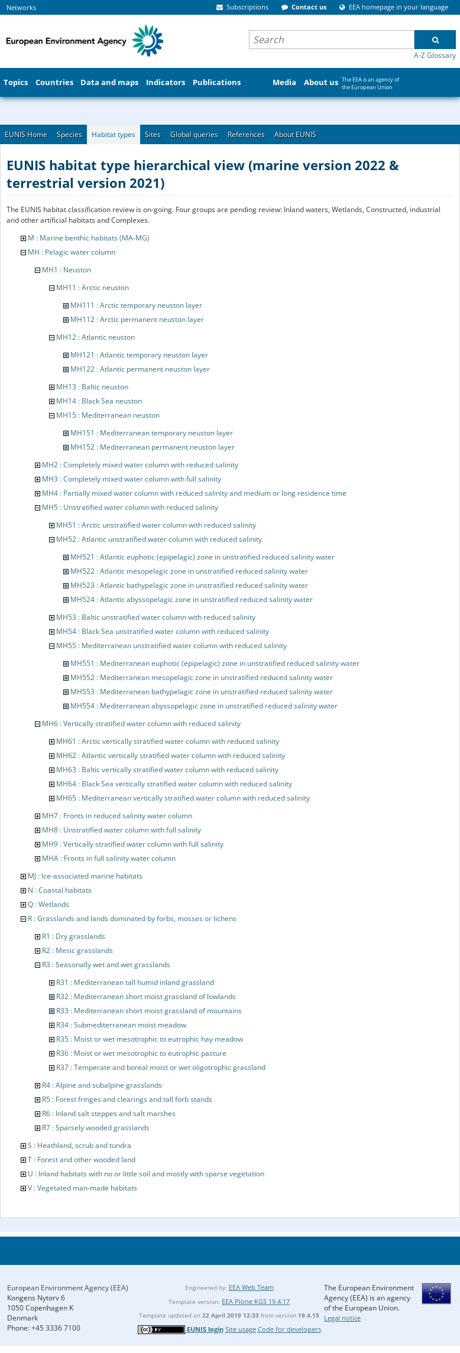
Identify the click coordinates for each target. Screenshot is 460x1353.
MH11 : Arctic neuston (92, 287)
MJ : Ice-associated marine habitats (85, 876)
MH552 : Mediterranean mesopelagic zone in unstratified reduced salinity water (201, 677)
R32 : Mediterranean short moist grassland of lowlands (146, 996)
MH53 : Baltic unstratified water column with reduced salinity (155, 617)
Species (69, 134)
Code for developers (289, 1329)
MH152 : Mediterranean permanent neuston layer (152, 447)
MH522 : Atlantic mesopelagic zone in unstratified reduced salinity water (189, 571)
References (246, 134)
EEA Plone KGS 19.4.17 (256, 1301)
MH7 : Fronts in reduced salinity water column (117, 816)
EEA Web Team (251, 1287)
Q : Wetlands (48, 904)
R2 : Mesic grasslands (77, 950)
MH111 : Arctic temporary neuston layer (136, 305)
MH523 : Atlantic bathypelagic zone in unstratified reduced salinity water (189, 585)
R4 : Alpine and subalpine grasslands (102, 1085)
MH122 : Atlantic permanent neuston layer (140, 369)
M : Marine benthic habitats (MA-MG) (89, 238)
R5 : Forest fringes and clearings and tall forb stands (127, 1099)
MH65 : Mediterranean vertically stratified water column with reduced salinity (183, 798)
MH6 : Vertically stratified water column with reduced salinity (141, 723)
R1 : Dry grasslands (73, 936)
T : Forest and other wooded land (81, 1159)
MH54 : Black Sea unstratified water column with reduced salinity (162, 631)
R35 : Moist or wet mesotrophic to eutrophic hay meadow (149, 1039)
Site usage (240, 1329)
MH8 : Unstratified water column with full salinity (121, 830)
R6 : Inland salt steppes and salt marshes (109, 1113)
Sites (153, 134)
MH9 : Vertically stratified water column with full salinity (132, 844)
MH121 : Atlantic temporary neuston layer (139, 355)
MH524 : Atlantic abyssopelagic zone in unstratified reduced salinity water (191, 599)
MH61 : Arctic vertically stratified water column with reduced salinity (167, 741)
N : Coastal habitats (60, 890)
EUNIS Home (26, 134)
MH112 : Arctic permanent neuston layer (137, 319)
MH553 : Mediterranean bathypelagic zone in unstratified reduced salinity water (201, 692)
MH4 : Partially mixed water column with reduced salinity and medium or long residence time (194, 493)
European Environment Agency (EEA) (67, 1288)
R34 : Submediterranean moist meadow (121, 1025)
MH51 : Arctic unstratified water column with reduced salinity (156, 525)
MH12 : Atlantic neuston (95, 337)
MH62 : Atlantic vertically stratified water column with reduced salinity (170, 755)
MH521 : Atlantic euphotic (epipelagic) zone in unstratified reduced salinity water (202, 557)
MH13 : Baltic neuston (92, 387)
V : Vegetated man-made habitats (82, 1188)
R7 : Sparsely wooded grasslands (96, 1128)
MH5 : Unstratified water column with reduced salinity (130, 507)
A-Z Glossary (435, 55)
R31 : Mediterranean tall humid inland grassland (135, 982)
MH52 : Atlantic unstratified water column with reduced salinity (159, 539)
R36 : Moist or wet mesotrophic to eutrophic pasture (141, 1053)
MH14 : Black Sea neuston (99, 401)
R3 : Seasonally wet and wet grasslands (106, 965)
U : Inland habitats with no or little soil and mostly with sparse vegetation (146, 1174)
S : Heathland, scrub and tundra (79, 1145)
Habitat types (113, 134)
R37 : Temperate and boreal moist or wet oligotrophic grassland (160, 1067)
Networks (21, 7)
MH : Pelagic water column (71, 252)
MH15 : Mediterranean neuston (108, 415)
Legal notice (342, 1317)
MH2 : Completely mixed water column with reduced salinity (140, 465)
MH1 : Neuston (66, 270)
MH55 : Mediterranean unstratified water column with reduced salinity (171, 645)
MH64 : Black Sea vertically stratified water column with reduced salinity (174, 784)
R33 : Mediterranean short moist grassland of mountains (149, 1011)
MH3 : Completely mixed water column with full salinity (131, 479)
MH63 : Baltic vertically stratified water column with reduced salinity (167, 770)
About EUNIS (295, 134)
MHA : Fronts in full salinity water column (109, 858)
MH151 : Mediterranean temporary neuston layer (151, 433)
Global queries (194, 134)
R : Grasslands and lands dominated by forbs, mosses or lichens (132, 918)
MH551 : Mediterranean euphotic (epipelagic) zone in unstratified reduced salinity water (214, 663)
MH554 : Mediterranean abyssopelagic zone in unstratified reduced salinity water (204, 706)
